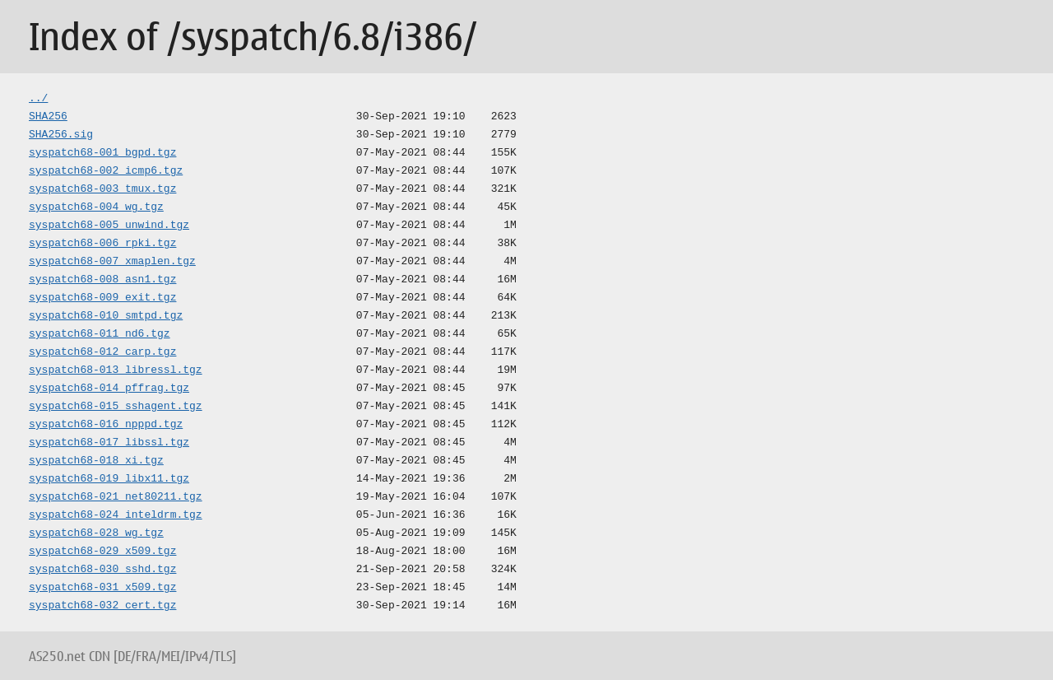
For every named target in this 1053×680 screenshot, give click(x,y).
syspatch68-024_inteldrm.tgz (115, 515)
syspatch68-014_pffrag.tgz (109, 388)
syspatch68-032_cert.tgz (102, 605)
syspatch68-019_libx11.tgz (109, 479)
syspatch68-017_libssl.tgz (109, 442)
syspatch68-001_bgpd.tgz (102, 153)
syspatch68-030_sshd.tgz (102, 569)
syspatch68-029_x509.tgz (102, 551)
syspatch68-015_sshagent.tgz (115, 406)
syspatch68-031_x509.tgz (102, 587)
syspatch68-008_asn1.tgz (102, 279)
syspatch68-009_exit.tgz (102, 298)
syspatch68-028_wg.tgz (96, 533)
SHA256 (48, 116)
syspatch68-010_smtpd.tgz (106, 316)
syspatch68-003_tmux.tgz (102, 189)
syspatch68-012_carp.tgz (102, 352)
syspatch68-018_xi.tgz (96, 461)
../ (38, 98)
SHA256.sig (61, 135)
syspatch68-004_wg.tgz (96, 207)
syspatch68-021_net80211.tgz (115, 497)
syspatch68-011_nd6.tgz (99, 334)
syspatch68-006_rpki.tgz (102, 243)
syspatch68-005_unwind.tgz (109, 225)
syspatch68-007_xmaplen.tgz (112, 261)
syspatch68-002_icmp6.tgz (106, 171)
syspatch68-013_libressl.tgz (115, 370)
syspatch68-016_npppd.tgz (106, 424)
